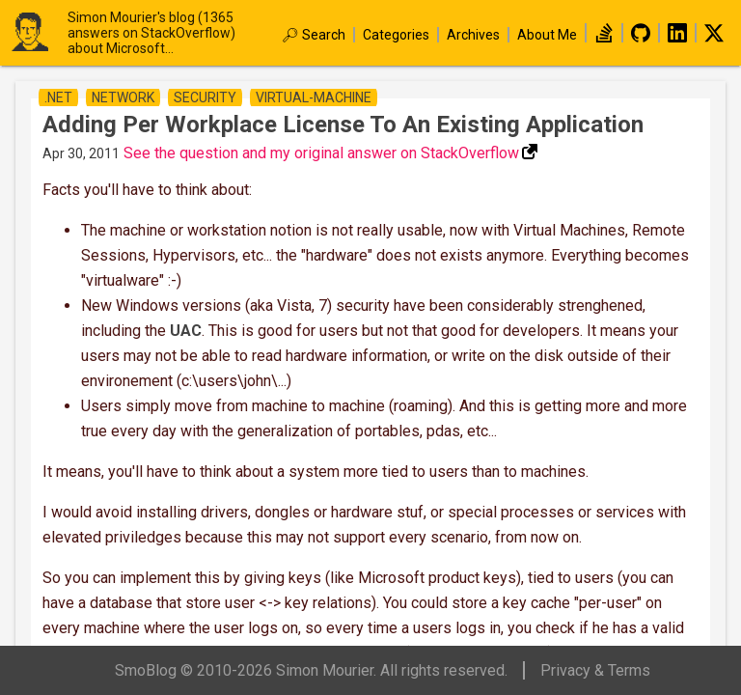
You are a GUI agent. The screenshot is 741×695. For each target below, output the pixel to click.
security (205, 97)
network (123, 97)
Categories (396, 34)
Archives (473, 34)
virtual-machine (313, 97)
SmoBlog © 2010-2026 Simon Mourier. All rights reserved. (311, 670)
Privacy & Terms (595, 670)
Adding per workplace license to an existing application (343, 124)
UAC (186, 330)
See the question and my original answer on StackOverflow (321, 153)
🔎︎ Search (313, 34)
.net (58, 97)
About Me (547, 34)
